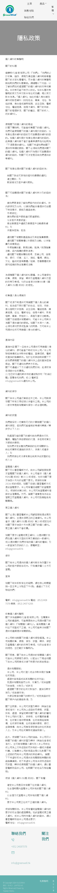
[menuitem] (29, 3)
